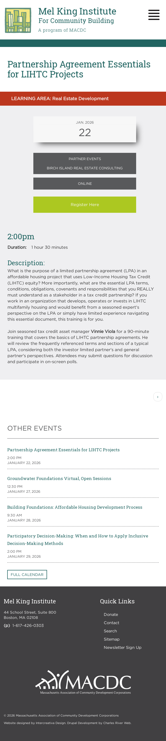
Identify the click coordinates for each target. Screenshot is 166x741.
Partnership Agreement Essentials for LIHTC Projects (63, 450)
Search (110, 631)
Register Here (85, 204)
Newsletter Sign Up (123, 647)
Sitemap (112, 639)
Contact (111, 622)
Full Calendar (27, 574)
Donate (111, 614)
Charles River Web (117, 723)
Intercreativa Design (50, 723)
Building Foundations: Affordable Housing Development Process (74, 507)
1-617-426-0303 (28, 625)
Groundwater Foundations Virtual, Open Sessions (59, 478)
